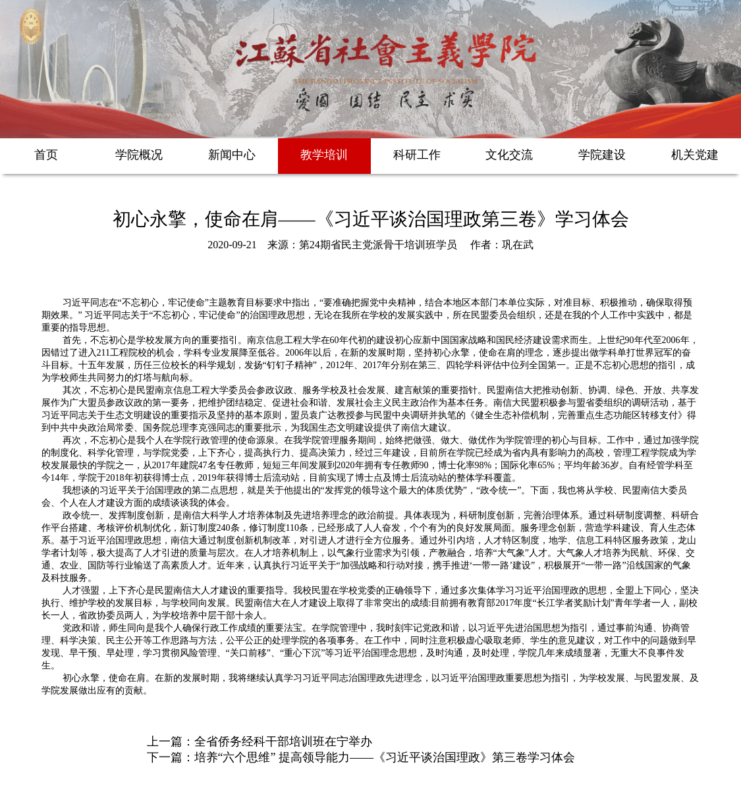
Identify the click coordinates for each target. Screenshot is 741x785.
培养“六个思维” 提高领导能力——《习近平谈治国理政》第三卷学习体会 (384, 757)
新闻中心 (232, 154)
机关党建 (695, 154)
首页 (46, 154)
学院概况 (139, 154)
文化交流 (509, 154)
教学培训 (324, 154)
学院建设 (602, 154)
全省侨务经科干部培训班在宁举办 (283, 741)
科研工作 (417, 154)
